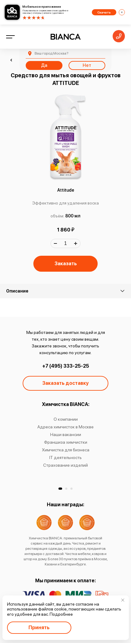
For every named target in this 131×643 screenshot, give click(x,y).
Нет (87, 65)
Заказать (65, 263)
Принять (39, 627)
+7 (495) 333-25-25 (65, 366)
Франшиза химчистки (65, 442)
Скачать (104, 12)
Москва (51, 53)
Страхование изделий (65, 465)
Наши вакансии (65, 434)
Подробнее (61, 614)
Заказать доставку (65, 383)
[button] (60, 489)
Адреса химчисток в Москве (65, 426)
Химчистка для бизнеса (65, 449)
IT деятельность (65, 457)
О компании (66, 419)
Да (44, 65)
